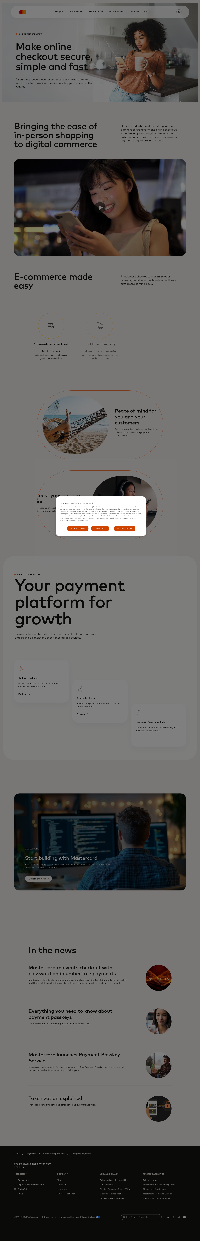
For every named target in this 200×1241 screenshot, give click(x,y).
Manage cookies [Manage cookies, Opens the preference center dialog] (124, 528)
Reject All (100, 528)
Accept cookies (77, 528)
